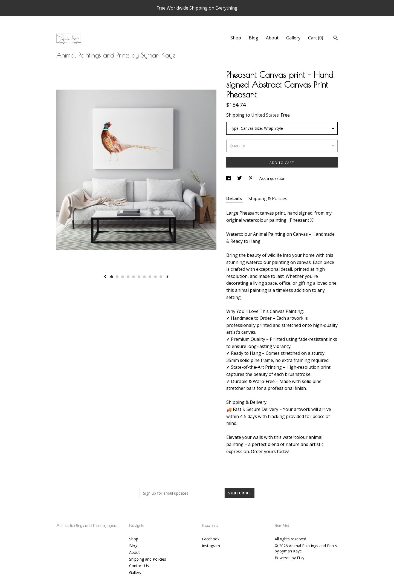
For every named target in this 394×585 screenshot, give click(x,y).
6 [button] (139, 276)
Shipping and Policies (147, 559)
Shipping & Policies (267, 198)
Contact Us (139, 565)
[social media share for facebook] (229, 178)
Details (234, 198)
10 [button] (161, 276)
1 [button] (111, 276)
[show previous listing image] (105, 277)
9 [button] (155, 276)
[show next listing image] (167, 277)
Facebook (210, 538)
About (272, 38)
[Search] (336, 39)
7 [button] (144, 276)
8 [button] (150, 276)
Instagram (211, 545)
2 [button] (117, 276)
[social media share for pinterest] (251, 178)
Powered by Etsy (289, 557)
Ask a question (272, 178)
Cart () (315, 38)
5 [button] (133, 276)
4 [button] (128, 276)
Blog (253, 38)
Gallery (293, 38)
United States (265, 115)
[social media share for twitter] (240, 178)
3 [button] (122, 276)
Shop (235, 38)
